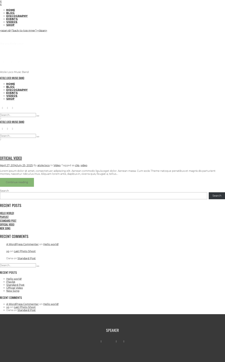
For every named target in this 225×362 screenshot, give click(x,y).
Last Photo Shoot (25, 251)
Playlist (4, 217)
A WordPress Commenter (22, 244)
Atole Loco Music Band (12, 78)
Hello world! (7, 213)
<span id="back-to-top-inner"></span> (23, 30)
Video (57, 165)
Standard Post (8, 221)
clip (77, 165)
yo (7, 251)
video (84, 165)
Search (4, 190)
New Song (5, 228)
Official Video (11, 158)
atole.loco (43, 165)
